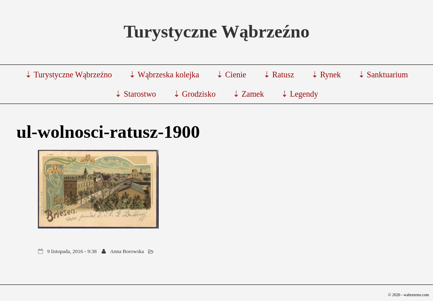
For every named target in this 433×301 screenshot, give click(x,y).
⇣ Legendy (299, 93)
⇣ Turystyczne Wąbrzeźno (68, 74)
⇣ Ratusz (278, 74)
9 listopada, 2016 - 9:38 (72, 251)
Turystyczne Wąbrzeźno (217, 31)
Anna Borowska (127, 251)
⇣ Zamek (248, 93)
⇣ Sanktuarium (383, 74)
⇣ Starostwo (135, 93)
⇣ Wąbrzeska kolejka (164, 74)
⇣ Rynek (326, 74)
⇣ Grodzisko (194, 93)
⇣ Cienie (231, 74)
